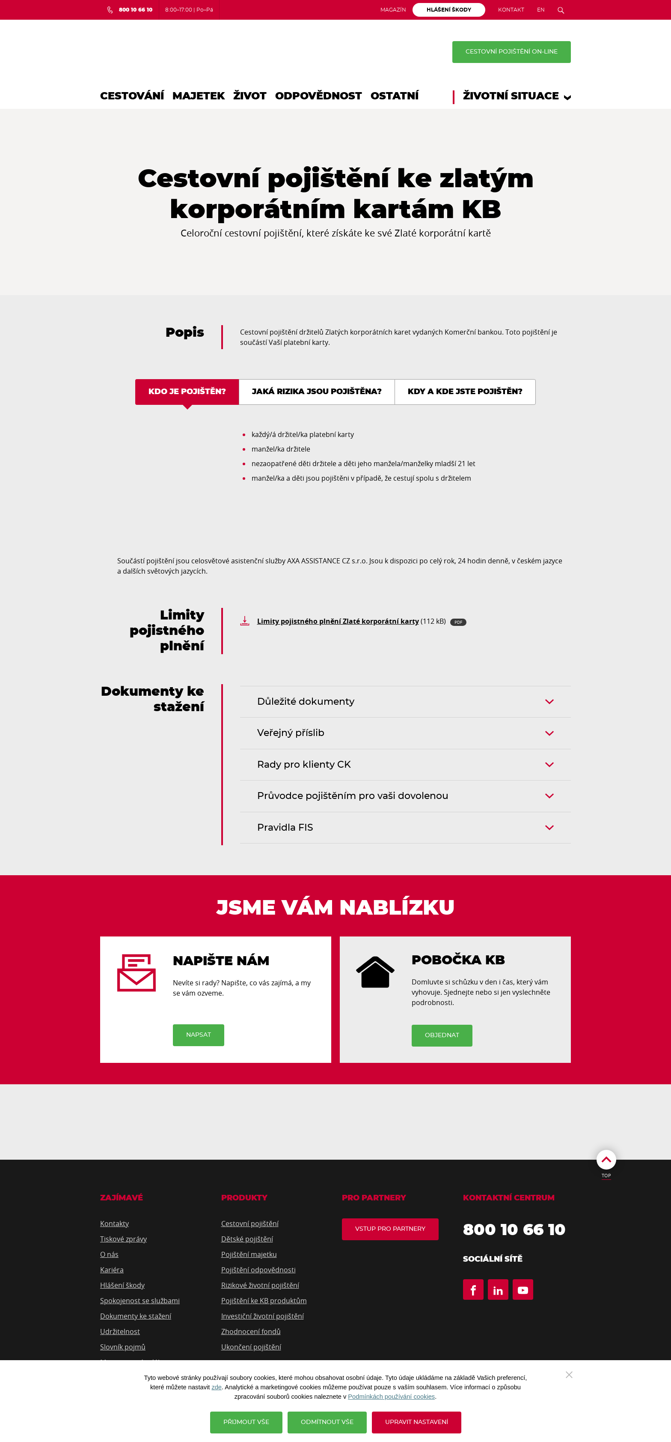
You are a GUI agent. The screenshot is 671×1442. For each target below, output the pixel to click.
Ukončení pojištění (251, 1347)
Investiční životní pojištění (262, 1316)
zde (216, 1387)
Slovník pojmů (122, 1347)
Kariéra (112, 1270)
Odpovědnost (318, 96)
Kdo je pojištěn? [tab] (187, 392)
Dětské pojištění (247, 1239)
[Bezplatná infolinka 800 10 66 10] (129, 10)
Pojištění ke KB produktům (264, 1301)
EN (541, 9)
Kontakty (114, 1224)
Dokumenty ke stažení (135, 1316)
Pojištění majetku (249, 1255)
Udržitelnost (120, 1332)
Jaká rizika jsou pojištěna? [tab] (317, 392)
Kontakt (511, 9)
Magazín (393, 9)
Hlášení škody (122, 1285)
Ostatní (395, 96)
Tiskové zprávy (123, 1239)
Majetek (198, 96)
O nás (109, 1255)
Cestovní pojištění (250, 1224)
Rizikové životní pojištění (260, 1285)
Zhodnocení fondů (251, 1332)
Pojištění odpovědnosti (258, 1270)
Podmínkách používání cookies (391, 1396)
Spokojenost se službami (140, 1301)
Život (250, 96)
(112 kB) (361, 621)
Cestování (132, 96)
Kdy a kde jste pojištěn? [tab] (465, 392)
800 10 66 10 (515, 1231)
